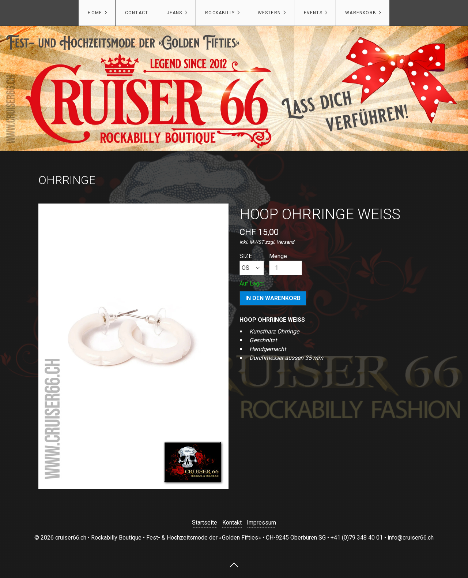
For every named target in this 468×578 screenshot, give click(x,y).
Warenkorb (360, 12)
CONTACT (136, 12)
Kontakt (232, 522)
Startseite (204, 522)
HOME (95, 12)
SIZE (251, 264)
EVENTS (313, 12)
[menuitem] (97, 13)
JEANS (174, 12)
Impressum (261, 522)
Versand (285, 242)
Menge (285, 264)
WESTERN (269, 12)
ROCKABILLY (220, 12)
